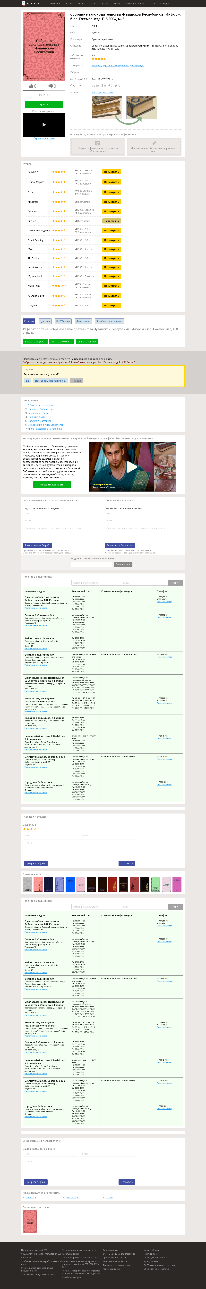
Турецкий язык (151, 1261)
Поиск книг (55, 3)
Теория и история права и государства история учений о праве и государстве (81, 1272)
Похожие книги (36, 416)
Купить (44, 104)
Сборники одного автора (156, 1269)
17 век (69, 3)
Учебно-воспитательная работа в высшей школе (41, 1263)
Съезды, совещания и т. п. (156, 1257)
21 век (116, 3)
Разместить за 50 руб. (37, 545)
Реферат (96, 65)
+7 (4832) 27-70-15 (165, 615)
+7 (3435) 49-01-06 (164, 700)
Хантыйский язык (111, 1269)
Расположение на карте (36, 608)
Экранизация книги (44, 126)
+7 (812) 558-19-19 (165, 756)
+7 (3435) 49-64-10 (165, 698)
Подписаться (123, 564)
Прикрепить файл (35, 863)
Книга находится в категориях (45, 428)
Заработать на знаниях (109, 321)
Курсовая (108, 65)
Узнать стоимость (61, 341)
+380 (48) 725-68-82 (165, 596)
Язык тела (26, 1257)
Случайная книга (134, 3)
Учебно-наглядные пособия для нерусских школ (37, 1269)
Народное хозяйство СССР (34, 1250)
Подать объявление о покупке (41, 508)
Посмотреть (111, 171)
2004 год (31, 1197)
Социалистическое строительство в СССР (41, 1253)
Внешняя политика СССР (115, 1261)
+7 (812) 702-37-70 (165, 736)
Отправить (127, 863)
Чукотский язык (151, 1253)
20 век (105, 3)
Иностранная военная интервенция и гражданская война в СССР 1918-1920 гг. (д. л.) (81, 1264)
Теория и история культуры (116, 1265)
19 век (93, 3)
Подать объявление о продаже (123, 508)
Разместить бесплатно (120, 545)
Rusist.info (32, 3)
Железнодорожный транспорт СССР (80, 1257)
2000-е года (72, 1197)
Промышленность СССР (114, 1257)
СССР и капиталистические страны (161, 1265)
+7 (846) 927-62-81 (165, 654)
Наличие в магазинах (39, 420)
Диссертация (137, 65)
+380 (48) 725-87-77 (165, 599)
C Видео (165, 3)
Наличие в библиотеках (41, 409)
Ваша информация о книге (39, 1148)
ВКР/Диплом (121, 65)
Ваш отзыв (29, 824)
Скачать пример (87, 341)
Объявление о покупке (40, 405)
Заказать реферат (35, 341)
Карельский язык (70, 1253)
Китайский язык (151, 1250)
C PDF (152, 3)
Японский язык (110, 1250)
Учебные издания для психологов (37, 1274)
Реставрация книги (102, 92)
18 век (81, 3)
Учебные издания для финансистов (79, 1250)
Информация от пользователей (46, 424)
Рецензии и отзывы (38, 413)
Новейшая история (71, 1277)
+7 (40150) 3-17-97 (165, 782)
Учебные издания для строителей (119, 1253)
